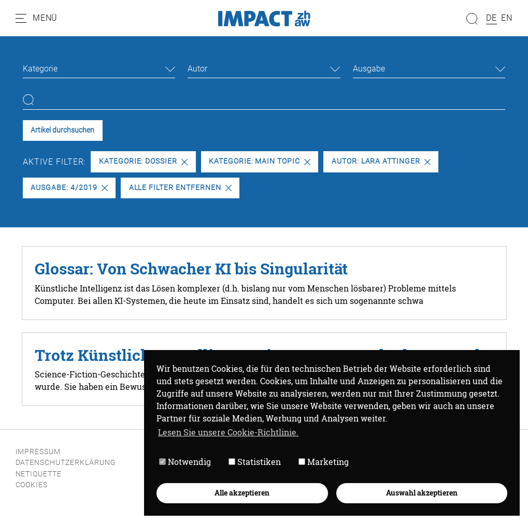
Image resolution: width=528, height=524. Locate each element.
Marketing (323, 461)
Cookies (32, 485)
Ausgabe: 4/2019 (69, 187)
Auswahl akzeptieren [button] (422, 493)
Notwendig (185, 461)
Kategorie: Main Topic (259, 161)
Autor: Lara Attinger (381, 161)
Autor (197, 69)
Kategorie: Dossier (143, 161)
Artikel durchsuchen (62, 130)
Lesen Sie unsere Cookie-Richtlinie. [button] (228, 432)
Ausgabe (369, 69)
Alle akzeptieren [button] (242, 493)
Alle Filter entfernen (180, 187)
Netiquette (39, 474)
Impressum (38, 451)
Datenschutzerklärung (66, 462)
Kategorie (40, 69)
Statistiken (255, 461)
